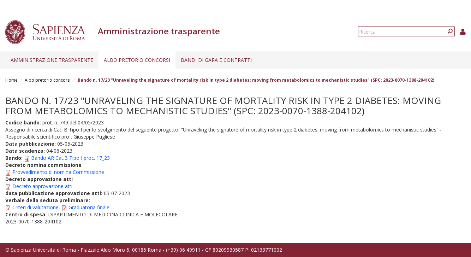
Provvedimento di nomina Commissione (58, 172)
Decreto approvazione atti (42, 186)
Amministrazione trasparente (52, 60)
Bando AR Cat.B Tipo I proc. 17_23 (70, 157)
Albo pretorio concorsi (137, 60)
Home (11, 80)
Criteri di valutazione (35, 207)
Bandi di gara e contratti (216, 60)
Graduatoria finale (88, 207)
